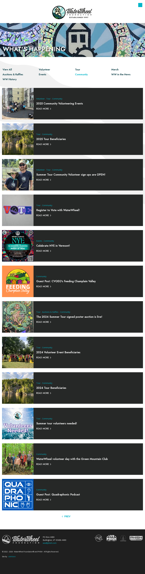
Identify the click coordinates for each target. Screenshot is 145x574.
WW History (10, 79)
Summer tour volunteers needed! (56, 423)
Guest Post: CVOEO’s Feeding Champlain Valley (66, 281)
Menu (140, 5)
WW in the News (120, 74)
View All (7, 69)
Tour (77, 69)
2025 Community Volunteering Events (59, 104)
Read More (42, 108)
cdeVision (12, 556)
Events (42, 74)
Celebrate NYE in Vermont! (53, 246)
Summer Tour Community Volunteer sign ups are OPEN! (70, 175)
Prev (67, 516)
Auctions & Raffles (13, 74)
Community (81, 74)
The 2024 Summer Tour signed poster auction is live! (69, 317)
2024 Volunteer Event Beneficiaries (58, 352)
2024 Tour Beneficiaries (51, 388)
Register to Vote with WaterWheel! (58, 210)
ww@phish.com (49, 543)
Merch (115, 69)
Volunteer (44, 69)
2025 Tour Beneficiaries (51, 139)
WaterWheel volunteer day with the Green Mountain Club (72, 459)
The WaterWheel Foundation (72, 12)
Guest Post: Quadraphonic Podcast (58, 495)
